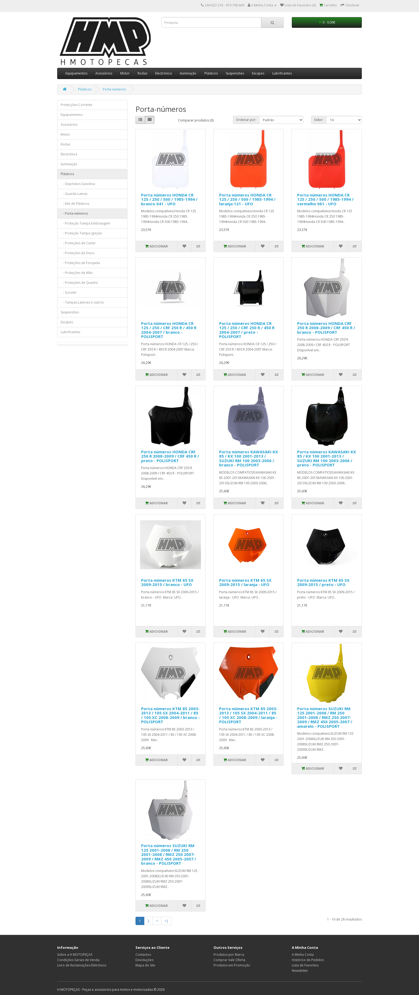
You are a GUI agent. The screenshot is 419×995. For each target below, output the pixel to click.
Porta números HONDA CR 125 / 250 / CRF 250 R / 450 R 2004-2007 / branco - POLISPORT (168, 330)
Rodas (142, 73)
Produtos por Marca (229, 954)
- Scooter (69, 292)
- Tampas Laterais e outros (82, 302)
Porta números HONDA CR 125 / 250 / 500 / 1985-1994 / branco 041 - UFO (169, 199)
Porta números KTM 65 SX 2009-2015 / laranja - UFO (245, 582)
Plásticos (211, 73)
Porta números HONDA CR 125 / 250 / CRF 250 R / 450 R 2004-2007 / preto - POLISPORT (246, 330)
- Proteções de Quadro (79, 282)
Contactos (143, 954)
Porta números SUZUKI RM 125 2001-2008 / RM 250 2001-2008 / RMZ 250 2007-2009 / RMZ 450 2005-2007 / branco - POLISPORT (168, 854)
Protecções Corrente (76, 105)
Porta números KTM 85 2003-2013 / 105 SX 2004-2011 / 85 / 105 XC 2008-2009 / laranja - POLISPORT (248, 715)
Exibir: (318, 119)
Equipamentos (76, 73)
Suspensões (235, 73)
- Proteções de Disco (78, 253)
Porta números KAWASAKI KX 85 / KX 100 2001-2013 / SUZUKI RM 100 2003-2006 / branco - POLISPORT (248, 458)
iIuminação (188, 73)
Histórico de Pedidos (308, 960)
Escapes (258, 73)
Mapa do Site (145, 965)
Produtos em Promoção (232, 965)
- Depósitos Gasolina (78, 184)
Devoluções (144, 960)
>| (166, 921)
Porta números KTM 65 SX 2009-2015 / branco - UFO (167, 582)
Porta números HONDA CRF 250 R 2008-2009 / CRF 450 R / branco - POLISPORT (326, 328)
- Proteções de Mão (77, 272)
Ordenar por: (246, 119)
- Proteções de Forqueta (80, 263)
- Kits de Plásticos (75, 203)
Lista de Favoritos (305, 965)
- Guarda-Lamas (74, 193)
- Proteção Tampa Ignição (81, 233)
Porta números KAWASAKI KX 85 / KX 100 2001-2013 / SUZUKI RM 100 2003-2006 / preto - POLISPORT (326, 458)
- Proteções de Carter (78, 243)
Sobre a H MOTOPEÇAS (74, 954)
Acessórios (103, 73)
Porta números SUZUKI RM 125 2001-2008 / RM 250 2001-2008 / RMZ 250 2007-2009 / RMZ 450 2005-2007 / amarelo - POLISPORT (324, 717)
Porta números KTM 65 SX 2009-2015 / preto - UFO (323, 582)
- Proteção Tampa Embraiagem (85, 223)
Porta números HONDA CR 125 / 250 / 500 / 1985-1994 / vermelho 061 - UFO (325, 199)
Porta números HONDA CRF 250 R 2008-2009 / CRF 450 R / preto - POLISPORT (170, 456)
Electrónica (163, 73)
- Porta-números (74, 213)
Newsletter (300, 970)
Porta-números (114, 89)
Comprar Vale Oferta (229, 960)
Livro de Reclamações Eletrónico (81, 965)
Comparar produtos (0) (196, 120)
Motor (125, 73)
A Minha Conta (303, 954)
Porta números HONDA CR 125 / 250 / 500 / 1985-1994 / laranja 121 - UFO (247, 199)
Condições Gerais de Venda (78, 960)
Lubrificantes (282, 73)
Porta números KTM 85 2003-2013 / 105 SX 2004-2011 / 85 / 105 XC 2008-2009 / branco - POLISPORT (170, 715)
